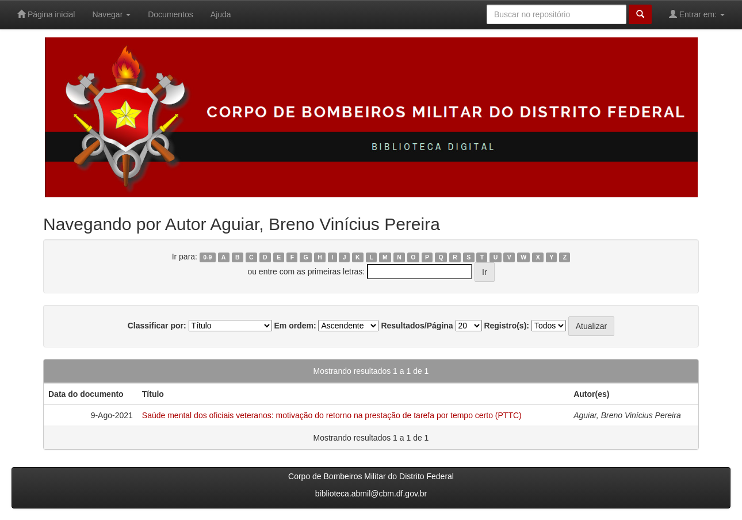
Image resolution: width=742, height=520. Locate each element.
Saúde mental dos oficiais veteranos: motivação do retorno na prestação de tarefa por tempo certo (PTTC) (332, 415)
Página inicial (46, 14)
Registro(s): (506, 325)
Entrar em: (697, 14)
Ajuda (221, 14)
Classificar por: (157, 325)
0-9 (207, 257)
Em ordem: (295, 325)
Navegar (111, 14)
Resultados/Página (417, 325)
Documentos (170, 14)
